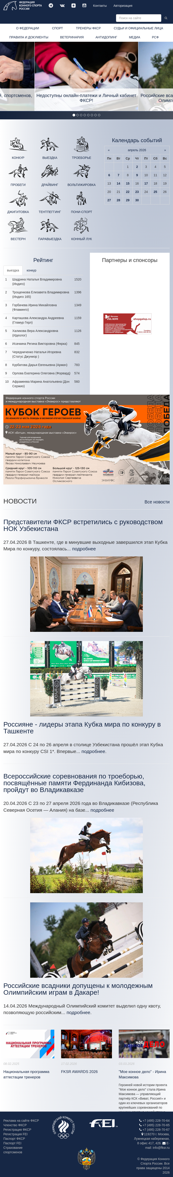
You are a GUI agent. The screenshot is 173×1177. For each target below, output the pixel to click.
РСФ (155, 37)
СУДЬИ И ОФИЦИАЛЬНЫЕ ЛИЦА (138, 28)
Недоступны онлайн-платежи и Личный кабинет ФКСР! (86, 98)
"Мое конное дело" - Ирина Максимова (142, 1074)
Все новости (157, 501)
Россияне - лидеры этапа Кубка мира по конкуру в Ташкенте (82, 728)
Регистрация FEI (15, 1134)
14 (118, 183)
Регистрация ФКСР (17, 1129)
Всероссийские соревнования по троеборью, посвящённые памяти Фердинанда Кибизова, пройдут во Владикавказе (74, 782)
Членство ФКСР (15, 1125)
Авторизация (123, 5)
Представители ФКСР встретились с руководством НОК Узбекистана (83, 525)
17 (146, 183)
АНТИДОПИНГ (106, 37)
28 (118, 200)
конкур (31, 270)
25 (155, 192)
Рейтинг (43, 260)
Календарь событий (137, 140)
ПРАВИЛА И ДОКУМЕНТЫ (28, 37)
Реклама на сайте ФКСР (21, 1120)
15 (128, 183)
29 (128, 200)
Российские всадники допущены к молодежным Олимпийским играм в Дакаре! (78, 989)
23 (137, 192)
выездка (13, 270)
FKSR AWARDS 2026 (79, 1072)
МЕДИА (134, 37)
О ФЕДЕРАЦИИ (27, 28)
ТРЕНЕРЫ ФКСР (88, 28)
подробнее (84, 548)
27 (109, 200)
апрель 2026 (137, 150)
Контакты (100, 5)
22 (128, 192)
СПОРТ (57, 28)
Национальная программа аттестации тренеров (26, 1074)
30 (137, 200)
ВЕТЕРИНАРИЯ (72, 37)
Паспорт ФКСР (14, 1138)
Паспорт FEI (12, 1143)
